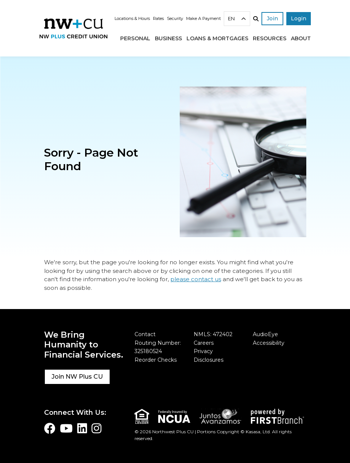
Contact (145, 334)
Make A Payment (203, 18)
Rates (158, 18)
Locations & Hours (132, 18)
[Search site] (255, 18)
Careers (204, 343)
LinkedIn (82, 428)
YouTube (66, 428)
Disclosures (208, 359)
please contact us (195, 279)
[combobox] (237, 18)
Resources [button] (269, 38)
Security (175, 18)
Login (298, 18)
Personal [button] (135, 38)
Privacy (203, 351)
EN (231, 18)
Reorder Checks (155, 359)
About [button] (301, 38)
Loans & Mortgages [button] (217, 38)
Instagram (96, 428)
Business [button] (168, 38)
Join (272, 18)
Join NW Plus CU (77, 376)
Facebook (49, 428)
